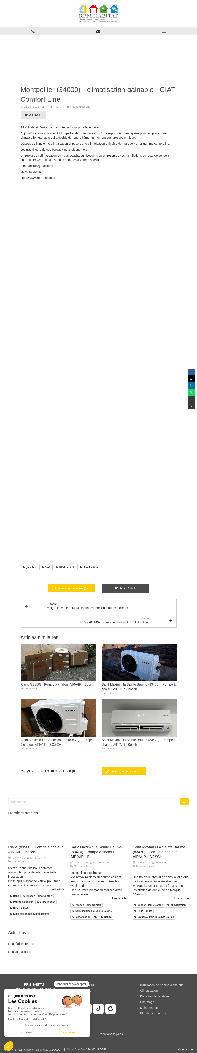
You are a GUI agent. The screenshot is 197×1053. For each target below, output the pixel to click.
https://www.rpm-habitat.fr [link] (38, 177)
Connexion (185, 1049)
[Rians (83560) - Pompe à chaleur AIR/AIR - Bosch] (36, 831)
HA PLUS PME (97, 1049)
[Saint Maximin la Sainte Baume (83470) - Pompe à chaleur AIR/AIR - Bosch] (98, 831)
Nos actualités (18, 951)
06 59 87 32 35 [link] (31, 171)
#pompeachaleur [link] (73, 155)
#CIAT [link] (138, 143)
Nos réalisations (19, 943)
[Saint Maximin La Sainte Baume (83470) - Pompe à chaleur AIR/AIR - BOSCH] (161, 831)
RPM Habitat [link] (29, 127)
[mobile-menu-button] (164, 31)
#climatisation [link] (47, 155)
